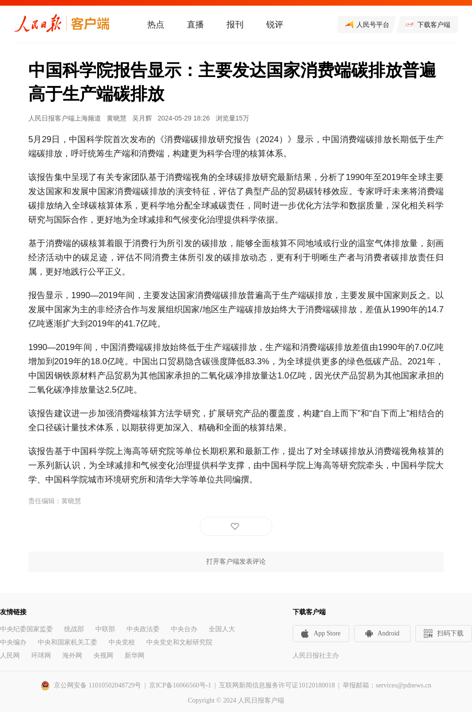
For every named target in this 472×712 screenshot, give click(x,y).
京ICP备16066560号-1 (180, 685)
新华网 (134, 655)
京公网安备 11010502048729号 (97, 685)
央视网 (103, 655)
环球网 (41, 655)
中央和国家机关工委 (67, 642)
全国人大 (222, 629)
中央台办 (184, 629)
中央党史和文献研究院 (179, 642)
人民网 (10, 655)
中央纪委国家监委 (26, 629)
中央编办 (13, 642)
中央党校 (122, 642)
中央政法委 (143, 629)
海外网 (72, 655)
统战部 (74, 629)
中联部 (105, 629)
